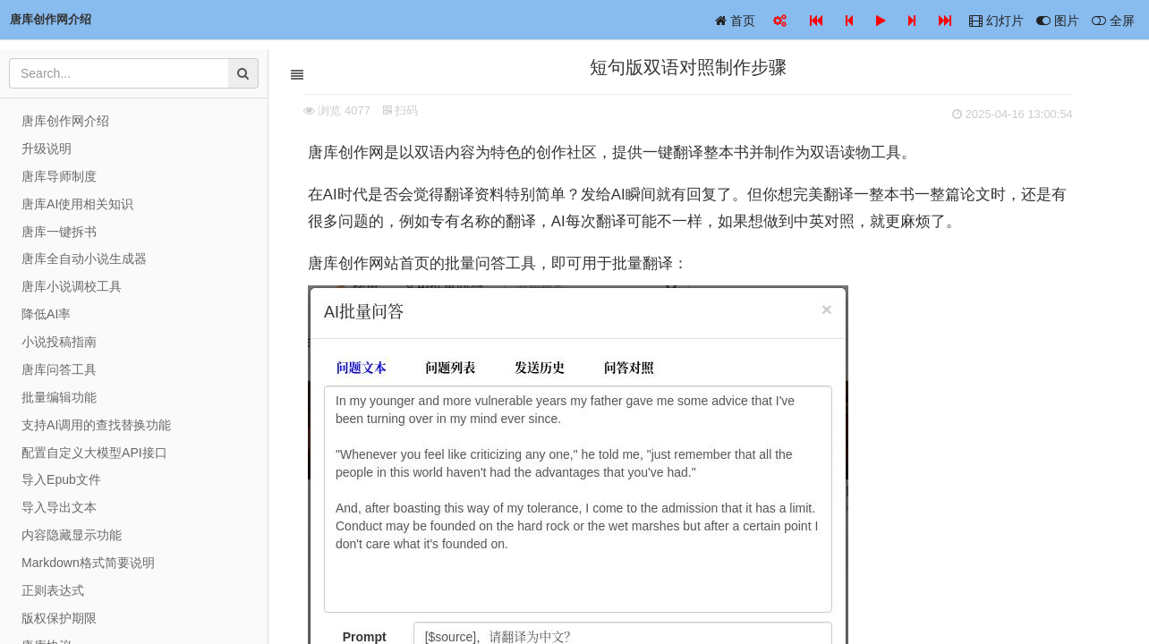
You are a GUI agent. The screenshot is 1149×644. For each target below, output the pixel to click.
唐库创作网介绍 (65, 121)
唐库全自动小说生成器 (84, 258)
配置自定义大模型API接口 (94, 452)
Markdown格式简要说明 (88, 562)
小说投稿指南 (59, 342)
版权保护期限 (59, 618)
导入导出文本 (59, 507)
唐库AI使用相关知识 (77, 204)
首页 (735, 20)
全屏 (1113, 20)
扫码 (421, 110)
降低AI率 (46, 314)
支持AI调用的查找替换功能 (96, 425)
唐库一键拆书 (59, 232)
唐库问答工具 (59, 369)
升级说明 (46, 148)
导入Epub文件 (61, 479)
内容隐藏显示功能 (71, 535)
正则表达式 (52, 590)
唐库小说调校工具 (71, 286)
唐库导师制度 (59, 176)
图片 (1057, 20)
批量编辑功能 (59, 397)
